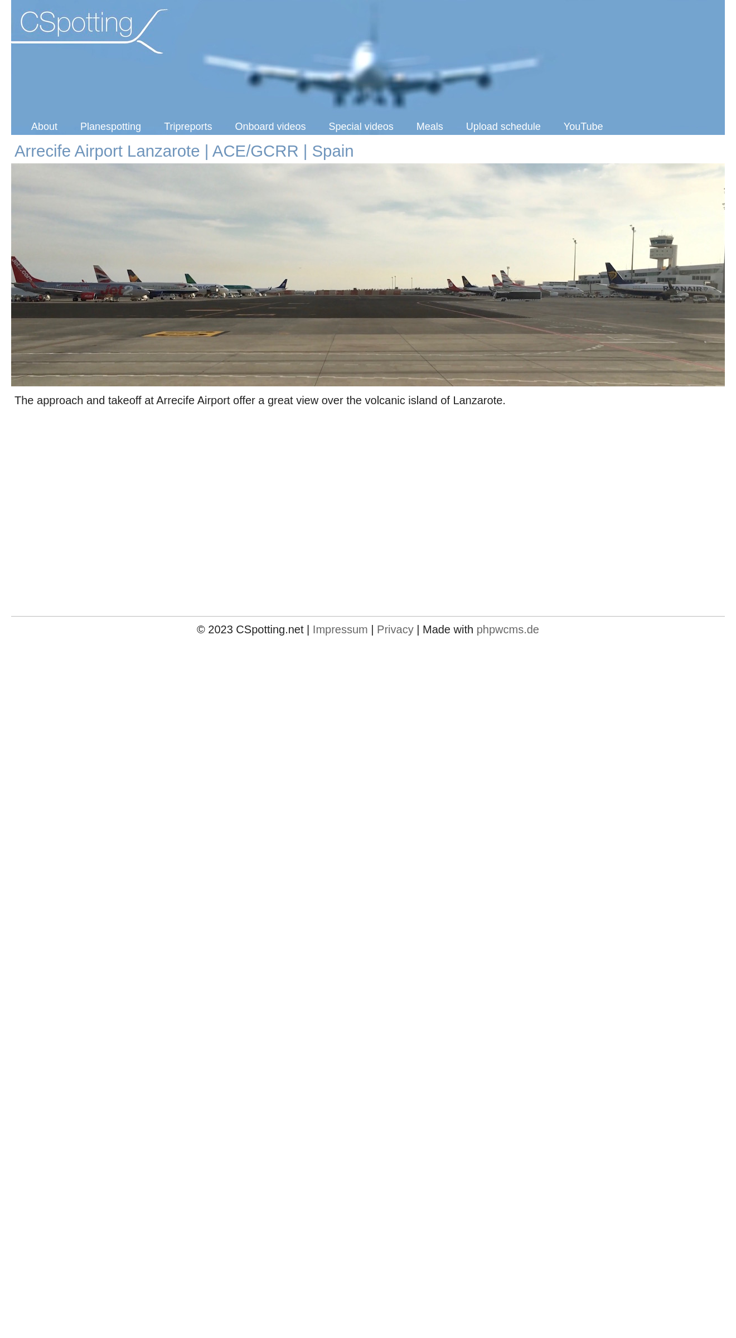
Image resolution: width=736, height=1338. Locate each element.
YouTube (583, 126)
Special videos (361, 126)
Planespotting (110, 126)
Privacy (395, 629)
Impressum (340, 629)
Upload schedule (503, 126)
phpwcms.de (508, 629)
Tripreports (188, 126)
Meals (430, 126)
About (44, 126)
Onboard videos (270, 126)
